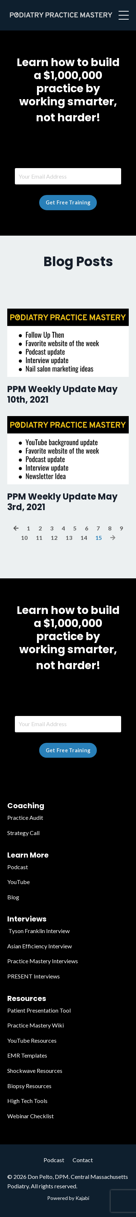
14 (84, 537)
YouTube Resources (32, 1040)
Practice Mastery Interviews (42, 960)
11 (39, 537)
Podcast (17, 866)
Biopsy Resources (29, 1085)
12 (54, 537)
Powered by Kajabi (68, 1198)
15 (98, 537)
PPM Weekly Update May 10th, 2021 (62, 394)
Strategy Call (23, 832)
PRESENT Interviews (33, 976)
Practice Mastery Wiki (35, 1025)
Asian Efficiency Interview (39, 946)
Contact (83, 1159)
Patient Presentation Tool (39, 1010)
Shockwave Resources (34, 1070)
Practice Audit (25, 817)
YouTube (18, 881)
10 (24, 537)
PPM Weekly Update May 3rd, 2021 (62, 502)
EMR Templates (27, 1055)
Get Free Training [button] (68, 202)
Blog (13, 897)
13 (69, 537)
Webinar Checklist (30, 1115)
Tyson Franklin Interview (38, 930)
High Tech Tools (27, 1100)
